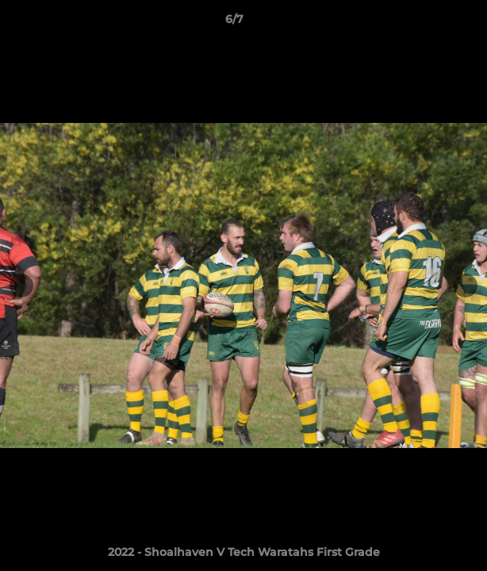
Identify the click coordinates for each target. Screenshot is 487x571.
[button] (429, 23)
